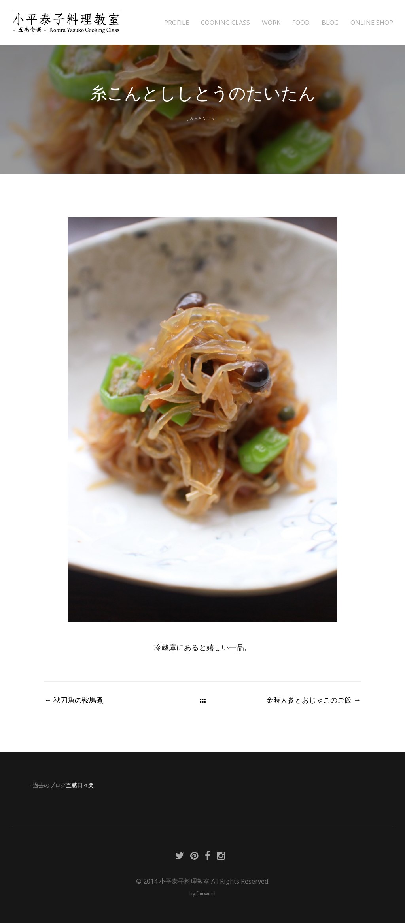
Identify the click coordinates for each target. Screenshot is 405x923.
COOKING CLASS (225, 22)
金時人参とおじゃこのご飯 (313, 700)
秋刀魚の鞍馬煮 (73, 700)
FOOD (301, 22)
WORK (271, 22)
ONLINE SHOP (371, 22)
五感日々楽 (80, 785)
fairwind (206, 893)
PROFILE (176, 22)
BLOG (330, 22)
